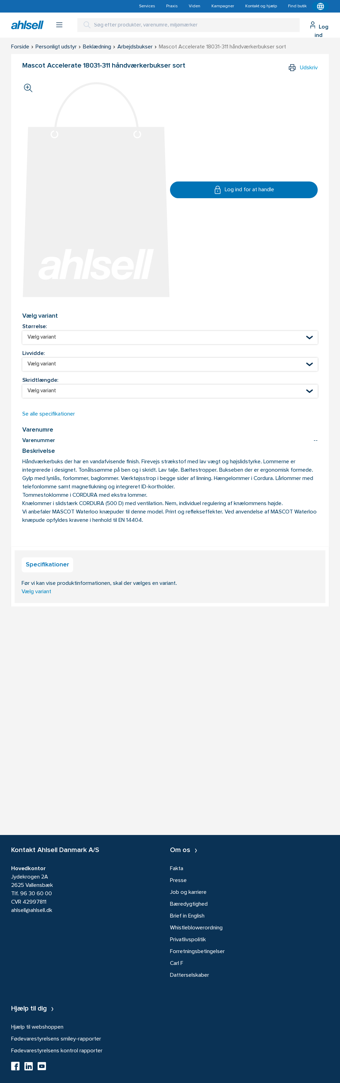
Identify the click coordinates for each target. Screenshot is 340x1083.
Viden (194, 6)
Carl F (176, 963)
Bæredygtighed (189, 904)
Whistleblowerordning (196, 928)
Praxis (172, 6)
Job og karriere (188, 892)
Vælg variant (36, 591)
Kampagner (222, 6)
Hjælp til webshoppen (37, 1027)
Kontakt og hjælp (261, 6)
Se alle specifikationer (48, 414)
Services (147, 6)
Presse (178, 880)
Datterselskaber (189, 975)
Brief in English (187, 916)
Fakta (176, 868)
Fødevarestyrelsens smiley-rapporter (56, 1039)
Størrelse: (34, 326)
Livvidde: (33, 353)
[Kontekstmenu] (320, 6)
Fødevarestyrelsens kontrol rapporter (56, 1051)
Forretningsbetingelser (197, 951)
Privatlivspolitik (188, 939)
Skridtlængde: (40, 380)
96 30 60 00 (36, 893)
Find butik (297, 6)
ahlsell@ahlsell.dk (31, 910)
